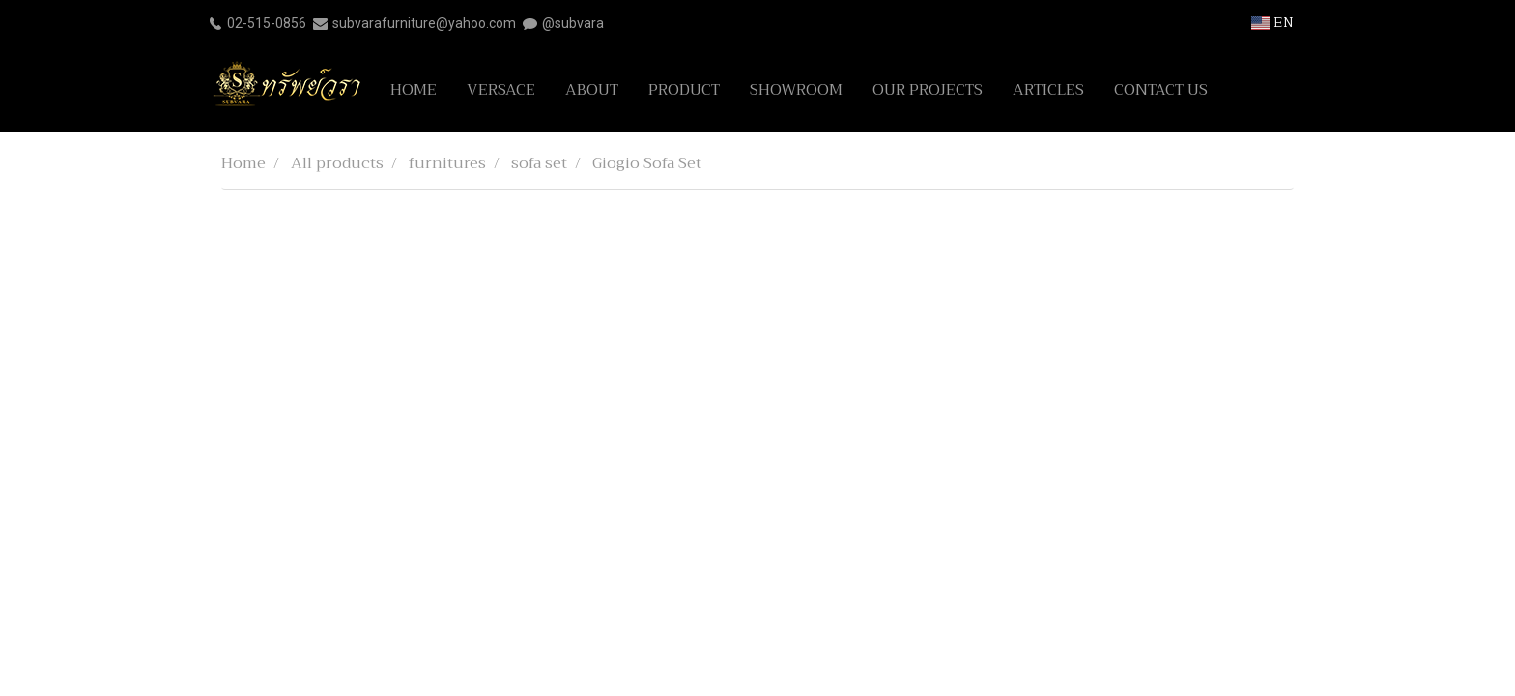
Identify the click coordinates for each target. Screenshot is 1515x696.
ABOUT (591, 89)
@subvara (573, 23)
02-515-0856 (266, 23)
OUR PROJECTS (927, 89)
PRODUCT (684, 89)
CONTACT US (1161, 89)
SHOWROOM (796, 89)
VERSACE (501, 89)
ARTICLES (1048, 89)
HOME (413, 89)
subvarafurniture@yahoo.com (424, 23)
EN (1272, 23)
